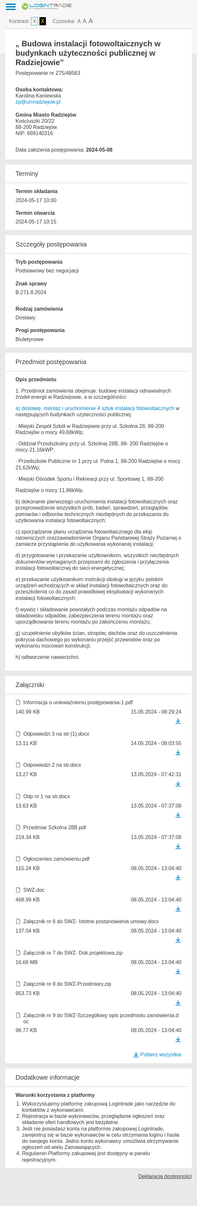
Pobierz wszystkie (157, 1054)
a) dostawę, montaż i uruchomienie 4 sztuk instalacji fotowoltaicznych (95, 408)
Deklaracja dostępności (165, 1176)
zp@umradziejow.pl (38, 102)
